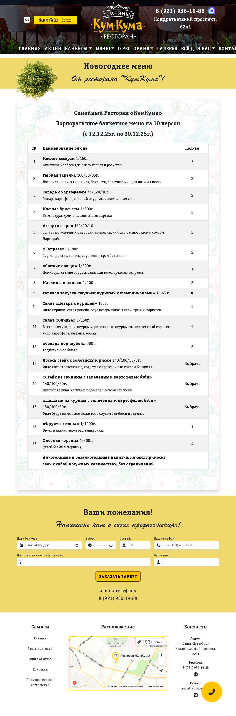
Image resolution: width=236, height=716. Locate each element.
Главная (30, 48)
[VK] (27, 21)
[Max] (211, 10)
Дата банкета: (27, 538)
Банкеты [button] (76, 48)
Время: (90, 538)
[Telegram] (196, 674)
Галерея (167, 48)
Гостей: (125, 538)
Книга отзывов (40, 659)
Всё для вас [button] (196, 48)
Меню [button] (103, 48)
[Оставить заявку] (211, 691)
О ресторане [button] (133, 48)
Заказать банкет (118, 576)
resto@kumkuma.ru (196, 688)
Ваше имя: (162, 555)
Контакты (40, 669)
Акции (53, 48)
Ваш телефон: (164, 538)
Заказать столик (40, 649)
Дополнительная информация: (40, 555)
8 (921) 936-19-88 (180, 10)
